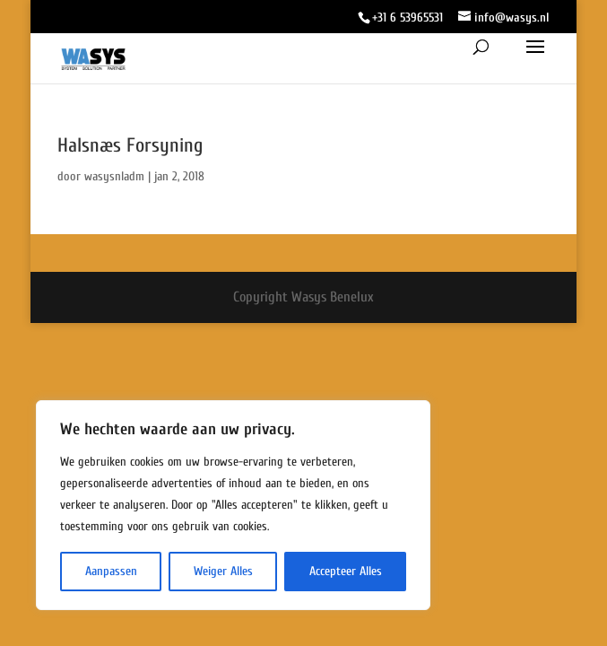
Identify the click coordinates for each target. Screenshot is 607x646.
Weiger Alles (223, 571)
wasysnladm (114, 176)
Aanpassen (111, 571)
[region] (233, 505)
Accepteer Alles (345, 571)
